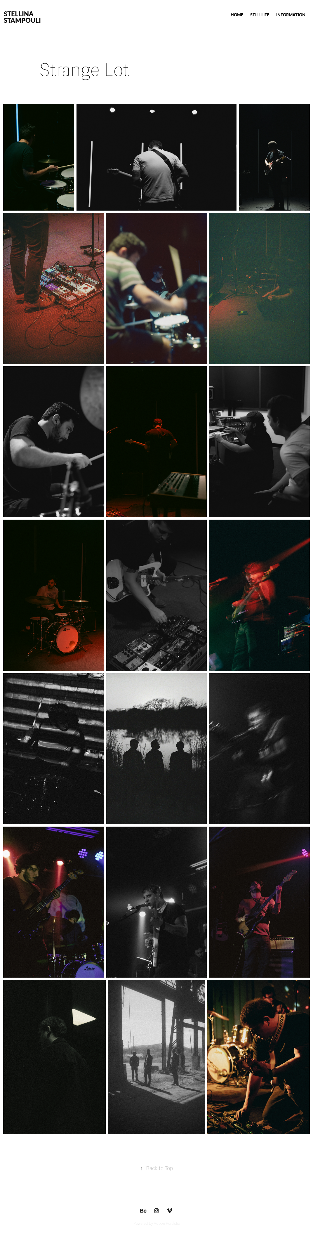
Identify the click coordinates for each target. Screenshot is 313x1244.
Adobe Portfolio (167, 1223)
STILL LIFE (259, 15)
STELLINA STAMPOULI (22, 17)
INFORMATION (290, 15)
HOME (237, 15)
